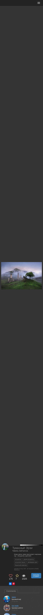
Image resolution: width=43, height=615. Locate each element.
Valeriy (14, 597)
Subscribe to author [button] (36, 575)
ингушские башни (20, 562)
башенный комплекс (21, 565)
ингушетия (18, 559)
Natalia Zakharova (20, 551)
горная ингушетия (28, 559)
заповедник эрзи (32, 562)
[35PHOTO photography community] (10, 3)
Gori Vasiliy (15, 606)
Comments (11, 591)
